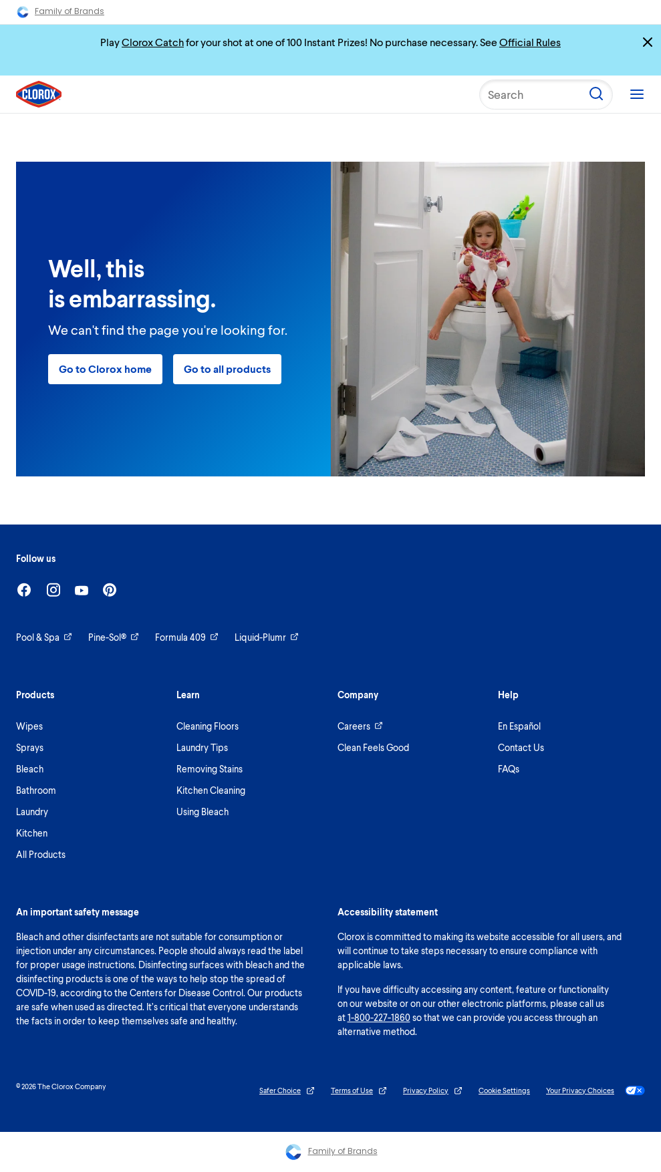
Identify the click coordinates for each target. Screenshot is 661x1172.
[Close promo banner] (648, 42)
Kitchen (31, 833)
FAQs (508, 768)
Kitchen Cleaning (210, 790)
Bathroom (36, 790)
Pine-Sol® (113, 637)
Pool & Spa (44, 637)
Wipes (29, 726)
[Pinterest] (110, 589)
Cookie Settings (504, 1090)
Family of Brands (60, 12)
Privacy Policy (432, 1090)
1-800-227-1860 (379, 1017)
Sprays (29, 747)
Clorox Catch (153, 41)
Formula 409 (187, 637)
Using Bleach (202, 811)
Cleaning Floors (207, 726)
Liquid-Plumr (267, 637)
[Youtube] (81, 590)
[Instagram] (53, 589)
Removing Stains (209, 768)
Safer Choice (287, 1090)
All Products (40, 854)
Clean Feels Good (373, 747)
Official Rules (530, 41)
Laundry (32, 811)
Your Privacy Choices (595, 1090)
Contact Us (521, 747)
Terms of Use (359, 1090)
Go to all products (227, 368)
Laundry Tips (202, 747)
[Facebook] (24, 589)
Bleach (29, 768)
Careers (360, 726)
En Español (519, 726)
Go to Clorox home (105, 368)
